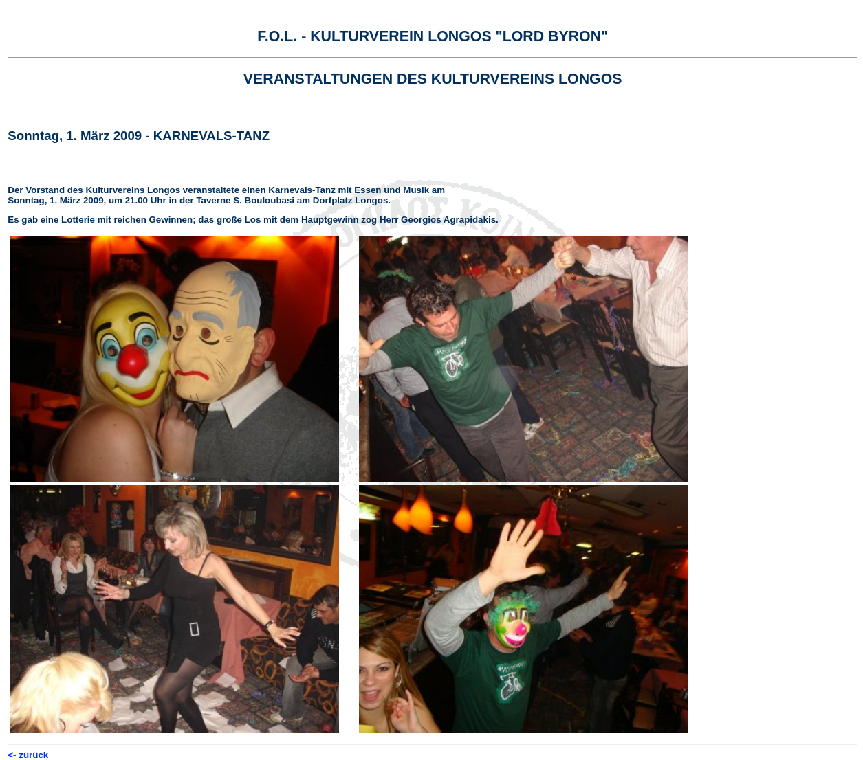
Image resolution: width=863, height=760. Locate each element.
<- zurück (28, 755)
